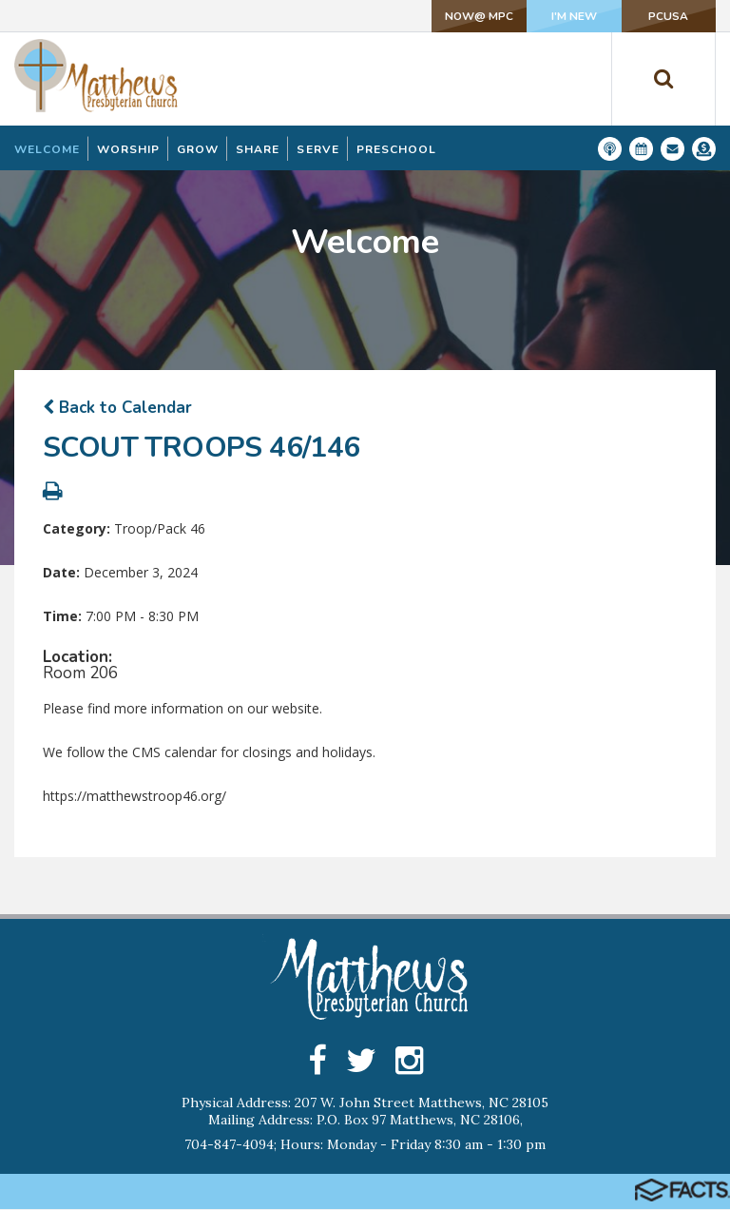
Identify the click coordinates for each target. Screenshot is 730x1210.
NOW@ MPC (455, 16)
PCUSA (663, 16)
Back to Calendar (117, 408)
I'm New (559, 16)
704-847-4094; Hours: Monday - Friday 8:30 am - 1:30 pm (365, 1145)
